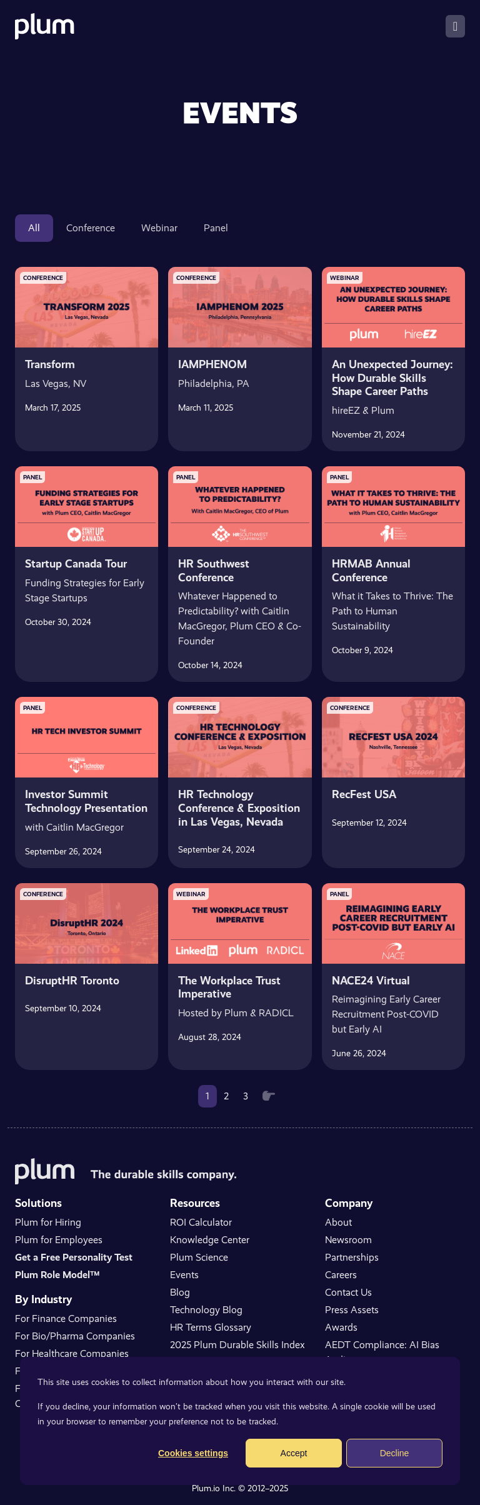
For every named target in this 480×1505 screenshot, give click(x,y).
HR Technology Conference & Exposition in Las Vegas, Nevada (239, 808)
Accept (294, 1453)
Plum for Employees (58, 1240)
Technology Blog (206, 1310)
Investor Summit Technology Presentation (86, 801)
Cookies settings (193, 1453)
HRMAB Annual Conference (371, 570)
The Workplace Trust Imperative (229, 987)
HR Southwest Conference (213, 570)
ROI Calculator (201, 1222)
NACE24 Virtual (371, 980)
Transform (50, 364)
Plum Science (199, 1257)
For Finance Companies (66, 1318)
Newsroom (348, 1240)
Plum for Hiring (48, 1222)
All (34, 228)
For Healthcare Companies (72, 1353)
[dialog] (240, 1421)
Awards (341, 1327)
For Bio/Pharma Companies (75, 1336)
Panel (216, 228)
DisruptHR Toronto (72, 980)
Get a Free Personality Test (73, 1257)
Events (184, 1275)
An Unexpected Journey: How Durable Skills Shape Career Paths (392, 378)
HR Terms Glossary (210, 1327)
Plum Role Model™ (57, 1275)
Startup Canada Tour (76, 563)
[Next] (268, 1096)
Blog (180, 1292)
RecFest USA (364, 794)
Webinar (159, 228)
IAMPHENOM (212, 364)
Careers (341, 1275)
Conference (90, 228)
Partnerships (352, 1257)
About (338, 1222)
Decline (394, 1453)
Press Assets (352, 1310)
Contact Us (348, 1292)
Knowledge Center (209, 1240)
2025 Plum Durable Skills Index (237, 1345)
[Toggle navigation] (455, 26)
